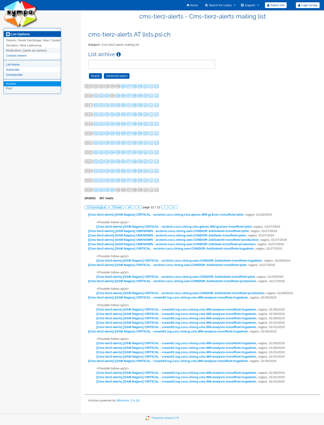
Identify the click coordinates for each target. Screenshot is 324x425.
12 (156, 86)
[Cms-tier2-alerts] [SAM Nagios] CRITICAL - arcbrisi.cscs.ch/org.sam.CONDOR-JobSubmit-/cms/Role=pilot (167, 265)
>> (173, 207)
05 (118, 95)
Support (248, 5)
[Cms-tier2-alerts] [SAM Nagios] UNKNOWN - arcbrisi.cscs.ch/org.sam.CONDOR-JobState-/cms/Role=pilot (167, 235)
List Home (13, 64)
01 (96, 95)
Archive (11, 83)
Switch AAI (276, 5)
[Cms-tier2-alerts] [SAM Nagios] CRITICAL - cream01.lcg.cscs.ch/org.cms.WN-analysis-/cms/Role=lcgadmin (168, 331)
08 (134, 86)
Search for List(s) (218, 5)
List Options (18, 34)
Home (192, 5)
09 (140, 86)
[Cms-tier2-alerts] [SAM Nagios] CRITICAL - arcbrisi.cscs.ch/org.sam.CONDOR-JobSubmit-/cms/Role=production (172, 281)
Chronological (96, 207)
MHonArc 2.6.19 (128, 400)
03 (107, 95)
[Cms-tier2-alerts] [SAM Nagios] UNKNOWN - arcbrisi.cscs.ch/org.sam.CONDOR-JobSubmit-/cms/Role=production (173, 239)
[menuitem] (192, 5)
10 (145, 86)
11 (151, 86)
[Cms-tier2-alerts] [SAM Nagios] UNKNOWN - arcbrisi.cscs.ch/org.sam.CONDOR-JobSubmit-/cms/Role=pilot (168, 231)
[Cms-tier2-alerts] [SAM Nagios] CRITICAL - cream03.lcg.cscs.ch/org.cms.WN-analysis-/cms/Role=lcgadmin (168, 361)
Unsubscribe (14, 74)
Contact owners (16, 55)
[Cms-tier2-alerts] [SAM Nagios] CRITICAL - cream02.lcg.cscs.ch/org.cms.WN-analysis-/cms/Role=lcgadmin (168, 297)
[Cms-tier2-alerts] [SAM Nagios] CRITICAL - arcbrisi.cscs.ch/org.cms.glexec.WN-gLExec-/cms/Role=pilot (166, 214)
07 (129, 86)
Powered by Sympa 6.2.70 (165, 417)
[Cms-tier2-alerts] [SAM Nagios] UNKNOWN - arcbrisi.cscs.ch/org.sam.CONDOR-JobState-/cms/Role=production (172, 244)
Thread (117, 207)
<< (130, 207)
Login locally (308, 5)
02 (101, 95)
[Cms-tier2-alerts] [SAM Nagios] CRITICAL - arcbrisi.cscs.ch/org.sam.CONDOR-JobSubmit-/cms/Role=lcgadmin (171, 248)
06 (123, 86)
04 (112, 105)
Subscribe (12, 69)
